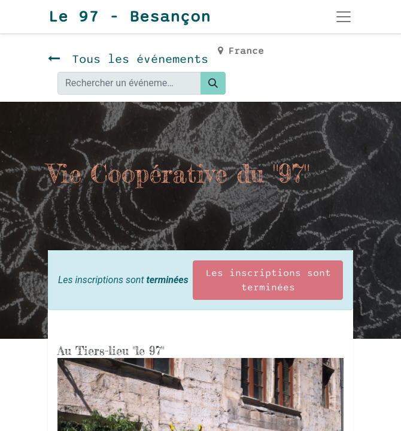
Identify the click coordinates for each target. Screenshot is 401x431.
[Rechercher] (213, 83)
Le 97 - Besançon (129, 16)
